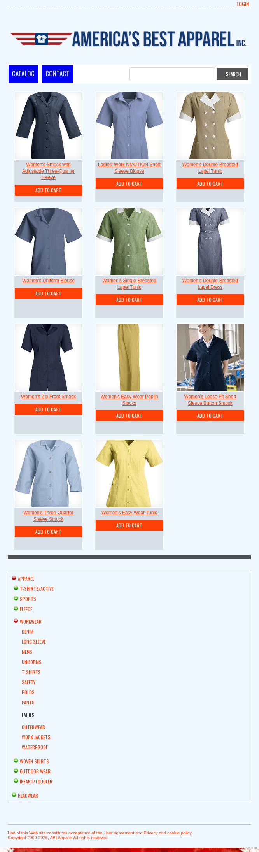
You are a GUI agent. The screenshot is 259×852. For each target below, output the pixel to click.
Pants (28, 702)
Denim (27, 631)
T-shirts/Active (37, 588)
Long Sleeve (34, 641)
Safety (28, 682)
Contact (58, 73)
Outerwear (33, 727)
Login (242, 4)
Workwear (31, 621)
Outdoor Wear (35, 771)
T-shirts (31, 672)
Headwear (28, 795)
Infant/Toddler (36, 781)
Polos (28, 692)
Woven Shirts (34, 761)
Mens (27, 651)
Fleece (26, 609)
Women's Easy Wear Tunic (129, 512)
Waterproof (35, 747)
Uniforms (32, 662)
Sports (28, 599)
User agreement (118, 833)
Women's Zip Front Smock (48, 396)
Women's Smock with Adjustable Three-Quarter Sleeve (48, 171)
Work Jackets (36, 737)
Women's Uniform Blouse (48, 280)
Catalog (23, 73)
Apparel (26, 578)
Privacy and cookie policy (168, 833)
